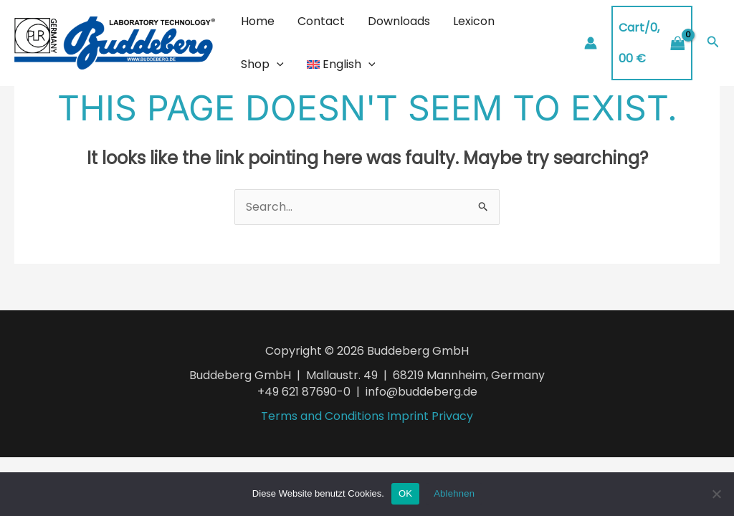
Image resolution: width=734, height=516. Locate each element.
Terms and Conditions (322, 416)
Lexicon (474, 21)
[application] (277, 64)
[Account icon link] (590, 43)
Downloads (399, 21)
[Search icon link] (713, 43)
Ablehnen (454, 493)
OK (405, 493)
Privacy (452, 416)
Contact (321, 21)
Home (258, 21)
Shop (262, 64)
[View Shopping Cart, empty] (651, 43)
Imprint (408, 416)
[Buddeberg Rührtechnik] (114, 42)
